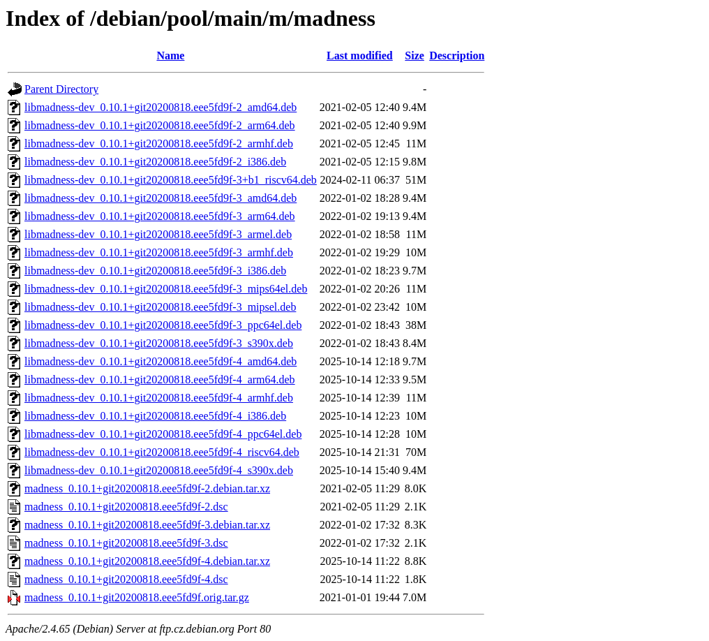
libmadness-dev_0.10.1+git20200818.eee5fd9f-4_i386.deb (155, 416)
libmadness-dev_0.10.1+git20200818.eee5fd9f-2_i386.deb (155, 162)
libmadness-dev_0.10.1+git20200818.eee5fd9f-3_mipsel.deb (160, 307)
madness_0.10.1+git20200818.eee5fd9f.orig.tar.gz (136, 597)
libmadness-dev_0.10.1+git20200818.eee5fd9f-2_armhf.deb (158, 143)
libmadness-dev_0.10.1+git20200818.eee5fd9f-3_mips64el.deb (165, 289)
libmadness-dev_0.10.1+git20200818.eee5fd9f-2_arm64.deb (159, 125)
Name (170, 55)
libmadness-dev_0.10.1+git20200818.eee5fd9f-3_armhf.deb (158, 252)
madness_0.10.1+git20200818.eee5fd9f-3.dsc (126, 543)
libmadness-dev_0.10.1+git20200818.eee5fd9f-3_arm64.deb (159, 216)
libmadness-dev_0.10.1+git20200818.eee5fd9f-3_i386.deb (155, 271)
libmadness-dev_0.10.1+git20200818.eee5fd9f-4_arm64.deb (159, 379)
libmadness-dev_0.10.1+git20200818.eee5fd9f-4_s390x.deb (158, 470)
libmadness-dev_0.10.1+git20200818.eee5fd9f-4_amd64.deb (160, 361)
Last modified (360, 55)
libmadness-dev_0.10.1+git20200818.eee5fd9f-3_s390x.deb (158, 343)
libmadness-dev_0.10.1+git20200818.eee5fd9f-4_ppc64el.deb (162, 434)
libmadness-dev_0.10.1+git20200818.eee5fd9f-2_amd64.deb (160, 107)
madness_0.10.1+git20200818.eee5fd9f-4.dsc (126, 579)
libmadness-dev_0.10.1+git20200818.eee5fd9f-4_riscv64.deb (161, 452)
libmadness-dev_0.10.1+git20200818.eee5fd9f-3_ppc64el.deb (162, 325)
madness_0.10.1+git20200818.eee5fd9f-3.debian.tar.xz (147, 525)
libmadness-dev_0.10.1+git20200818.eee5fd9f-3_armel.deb (158, 234)
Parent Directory (61, 89)
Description (456, 55)
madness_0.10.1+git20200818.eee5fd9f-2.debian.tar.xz (147, 488)
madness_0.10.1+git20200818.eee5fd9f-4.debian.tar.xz (147, 561)
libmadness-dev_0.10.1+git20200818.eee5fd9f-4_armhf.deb (158, 398)
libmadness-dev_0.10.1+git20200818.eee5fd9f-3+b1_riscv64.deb (170, 180)
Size (414, 55)
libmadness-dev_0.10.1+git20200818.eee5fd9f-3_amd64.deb (160, 198)
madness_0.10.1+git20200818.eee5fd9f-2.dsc (126, 507)
